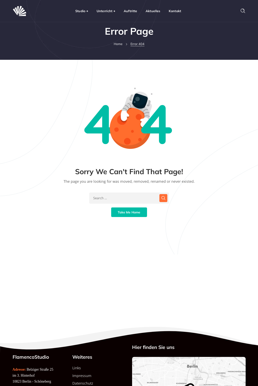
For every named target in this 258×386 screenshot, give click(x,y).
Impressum (81, 375)
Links (76, 367)
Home (118, 44)
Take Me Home (129, 212)
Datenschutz (82, 383)
